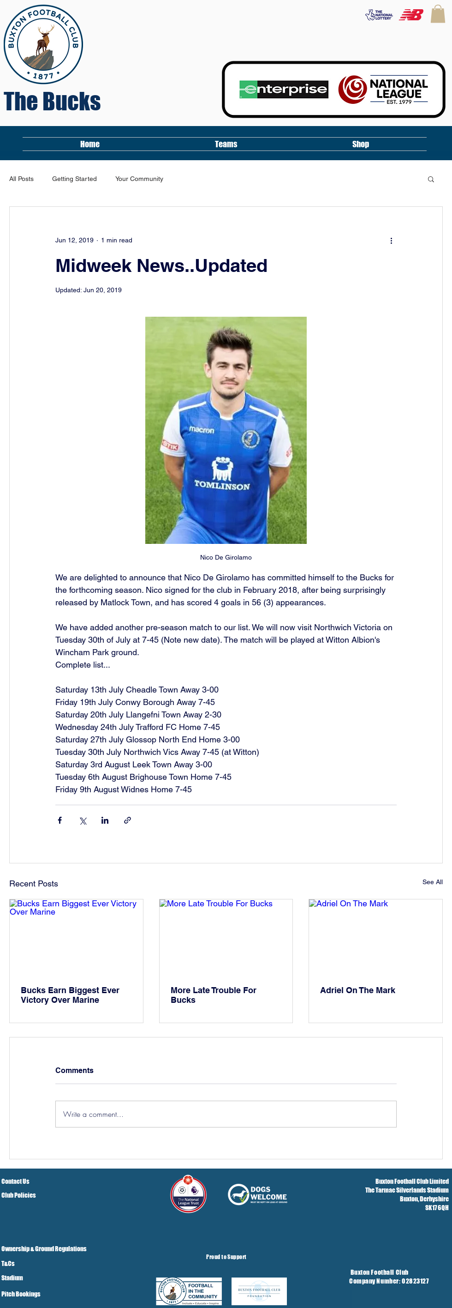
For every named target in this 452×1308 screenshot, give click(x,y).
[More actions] (391, 240)
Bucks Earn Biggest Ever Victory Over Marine (70, 995)
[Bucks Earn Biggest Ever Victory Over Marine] (76, 936)
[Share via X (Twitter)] (82, 820)
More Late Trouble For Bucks (213, 995)
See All (432, 882)
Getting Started (74, 178)
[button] (438, 14)
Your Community (139, 178)
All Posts (21, 178)
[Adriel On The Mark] (375, 936)
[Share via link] (127, 820)
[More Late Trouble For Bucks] (226, 936)
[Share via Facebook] (59, 820)
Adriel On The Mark (357, 990)
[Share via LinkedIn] (105, 820)
